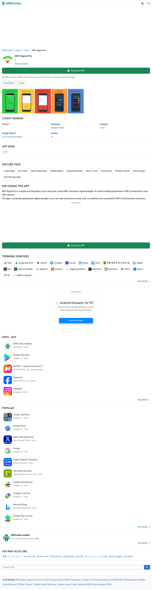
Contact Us (87, 580)
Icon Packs (22, 171)
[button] (142, 3)
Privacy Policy (56, 580)
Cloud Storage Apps (12, 177)
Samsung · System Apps (59, 584)
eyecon (138, 269)
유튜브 (125, 269)
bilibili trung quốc (22, 275)
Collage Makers (56, 171)
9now (95, 262)
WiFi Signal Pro (23, 55)
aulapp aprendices (75, 269)
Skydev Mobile (21, 64)
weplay (137, 262)
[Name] (73, 567)
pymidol (79, 556)
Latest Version (12, 118)
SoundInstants (9, 584)
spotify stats (69, 556)
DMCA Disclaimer (72, 580)
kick (7, 269)
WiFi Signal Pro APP (15, 186)
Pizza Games (106, 171)
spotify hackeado (23, 269)
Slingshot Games (122, 171)
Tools (21, 83)
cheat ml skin (43, 556)
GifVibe (21, 584)
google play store (24, 262)
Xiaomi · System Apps (36, 584)
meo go (70, 262)
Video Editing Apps (39, 171)
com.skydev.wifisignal (12, 137)
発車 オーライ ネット (12, 556)
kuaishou (56, 269)
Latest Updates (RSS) (81, 584)
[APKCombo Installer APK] (76, 537)
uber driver (94, 269)
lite (7, 275)
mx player (56, 262)
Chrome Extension (102, 580)
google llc (42, 269)
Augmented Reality (75, 171)
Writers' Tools (92, 171)
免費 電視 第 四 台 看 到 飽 (116, 262)
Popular (8, 408)
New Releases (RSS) (102, 584)
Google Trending (136, 580)
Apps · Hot (9, 337)
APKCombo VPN (120, 580)
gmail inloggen (115, 556)
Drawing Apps (139, 171)
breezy (83, 262)
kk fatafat (128, 556)
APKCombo (7, 50)
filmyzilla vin (56, 556)
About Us (31, 580)
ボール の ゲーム (92, 556)
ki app (104, 556)
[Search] (147, 567)
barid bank (111, 269)
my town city (29, 556)
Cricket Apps (9, 171)
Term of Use (43, 580)
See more (143, 281)
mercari (42, 262)
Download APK (76, 70)
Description (9, 83)
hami (8, 262)
